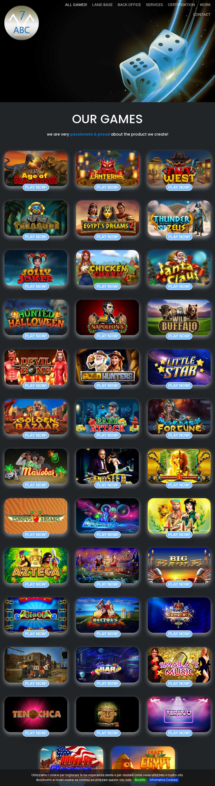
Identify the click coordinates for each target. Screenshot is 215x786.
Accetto (140, 780)
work (205, 4)
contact (202, 14)
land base (102, 4)
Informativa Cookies (164, 780)
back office (129, 4)
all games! (76, 4)
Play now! (36, 187)
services (154, 4)
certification (181, 4)
